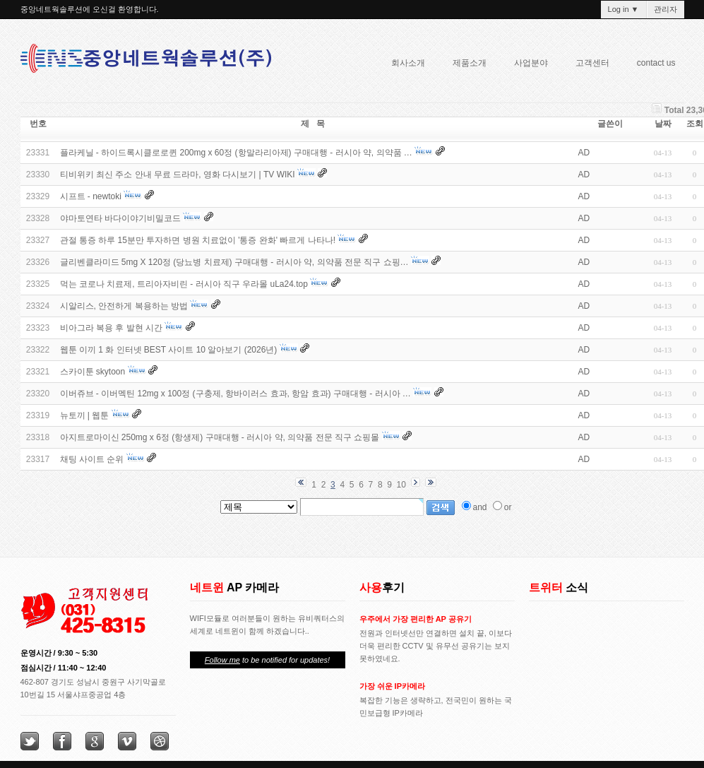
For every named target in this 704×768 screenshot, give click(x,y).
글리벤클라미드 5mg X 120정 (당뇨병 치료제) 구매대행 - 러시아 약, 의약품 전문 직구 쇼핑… (234, 262)
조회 (694, 124)
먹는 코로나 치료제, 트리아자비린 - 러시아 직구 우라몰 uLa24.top (184, 284)
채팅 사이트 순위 (92, 459)
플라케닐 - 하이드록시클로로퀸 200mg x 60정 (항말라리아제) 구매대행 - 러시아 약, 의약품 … (236, 153)
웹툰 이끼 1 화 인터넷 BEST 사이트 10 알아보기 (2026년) (169, 350)
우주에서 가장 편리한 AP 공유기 (415, 619)
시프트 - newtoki (90, 196)
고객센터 (592, 63)
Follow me (222, 660)
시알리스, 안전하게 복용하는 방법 (124, 306)
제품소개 (465, 65)
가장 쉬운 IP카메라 (392, 686)
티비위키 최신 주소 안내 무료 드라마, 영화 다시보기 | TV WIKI (177, 174)
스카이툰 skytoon (93, 372)
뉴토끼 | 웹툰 (84, 415)
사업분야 (527, 65)
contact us (656, 63)
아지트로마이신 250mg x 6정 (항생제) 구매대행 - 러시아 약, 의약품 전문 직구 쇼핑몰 (220, 437)
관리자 (665, 9)
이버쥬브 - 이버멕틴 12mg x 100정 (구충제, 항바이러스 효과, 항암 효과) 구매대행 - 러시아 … (235, 393)
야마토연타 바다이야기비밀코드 (120, 218)
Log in (623, 9)
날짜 (663, 124)
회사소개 (404, 65)
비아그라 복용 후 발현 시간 (111, 328)
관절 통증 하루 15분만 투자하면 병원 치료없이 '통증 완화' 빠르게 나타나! (198, 240)
